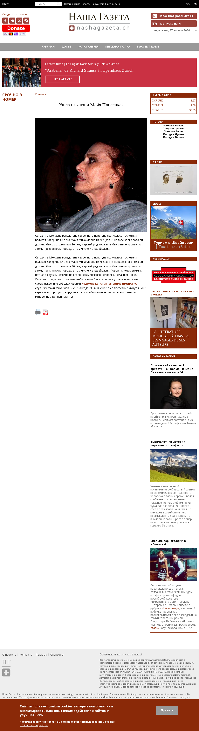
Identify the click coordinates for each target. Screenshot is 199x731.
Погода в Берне (173, 131)
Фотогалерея (88, 46)
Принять (167, 710)
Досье (66, 46)
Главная (40, 94)
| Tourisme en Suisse (173, 246)
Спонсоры (57, 654)
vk (12, 21)
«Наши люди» (170, 608)
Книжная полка (117, 46)
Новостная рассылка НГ (176, 16)
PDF (45, 312)
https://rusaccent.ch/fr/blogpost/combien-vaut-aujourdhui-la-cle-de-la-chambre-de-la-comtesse (99, 72)
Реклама (41, 654)
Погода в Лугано (173, 134)
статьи (155, 628)
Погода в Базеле (173, 137)
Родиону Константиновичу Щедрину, (109, 283)
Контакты (25, 654)
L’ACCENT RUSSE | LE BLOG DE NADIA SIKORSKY (172, 293)
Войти (5, 3)
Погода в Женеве (173, 125)
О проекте (9, 654)
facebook (5, 21)
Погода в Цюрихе (173, 128)
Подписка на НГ (170, 23)
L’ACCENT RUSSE (148, 46)
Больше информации (34, 725)
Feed (26, 21)
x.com (19, 21)
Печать (38, 312)
